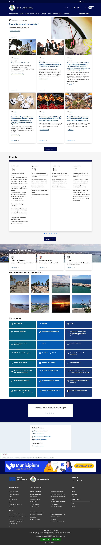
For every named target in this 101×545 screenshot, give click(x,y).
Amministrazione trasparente (58, 514)
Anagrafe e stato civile (35, 491)
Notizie (73, 491)
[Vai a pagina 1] (44, 233)
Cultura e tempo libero (35, 494)
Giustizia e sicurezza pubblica (58, 494)
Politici (10, 502)
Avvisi (41, 58)
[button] (50, 542)
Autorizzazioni (54, 504)
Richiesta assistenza (35, 519)
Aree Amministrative (14, 494)
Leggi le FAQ (33, 517)
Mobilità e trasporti (34, 507)
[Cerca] (90, 7)
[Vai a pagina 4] (49, 233)
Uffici (10, 496)
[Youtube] (74, 8)
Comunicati (15, 20)
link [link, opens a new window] (64, 536)
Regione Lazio (12, 2)
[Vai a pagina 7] (54, 233)
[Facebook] (70, 8)
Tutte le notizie (50, 149)
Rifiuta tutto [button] (56, 539)
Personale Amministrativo (15, 504)
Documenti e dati (13, 507)
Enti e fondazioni (13, 499)
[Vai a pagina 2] (46, 233)
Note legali (53, 519)
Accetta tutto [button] (45, 539)
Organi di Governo (13, 491)
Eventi (73, 506)
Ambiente (53, 499)
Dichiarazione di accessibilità (57, 522)
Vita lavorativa (33, 496)
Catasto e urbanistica (35, 504)
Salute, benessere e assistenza (58, 501)
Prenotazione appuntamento (37, 512)
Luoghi (73, 503)
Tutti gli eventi (50, 239)
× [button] (99, 529)
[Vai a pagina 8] (56, 233)
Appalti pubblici (33, 502)
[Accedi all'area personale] (85, 1)
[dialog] (50, 536)
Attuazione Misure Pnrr (56, 506)
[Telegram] (77, 8)
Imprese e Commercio (35, 499)
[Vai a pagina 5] (51, 233)
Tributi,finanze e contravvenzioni (58, 496)
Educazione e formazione (57, 491)
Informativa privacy (55, 516)
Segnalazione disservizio (36, 514)
